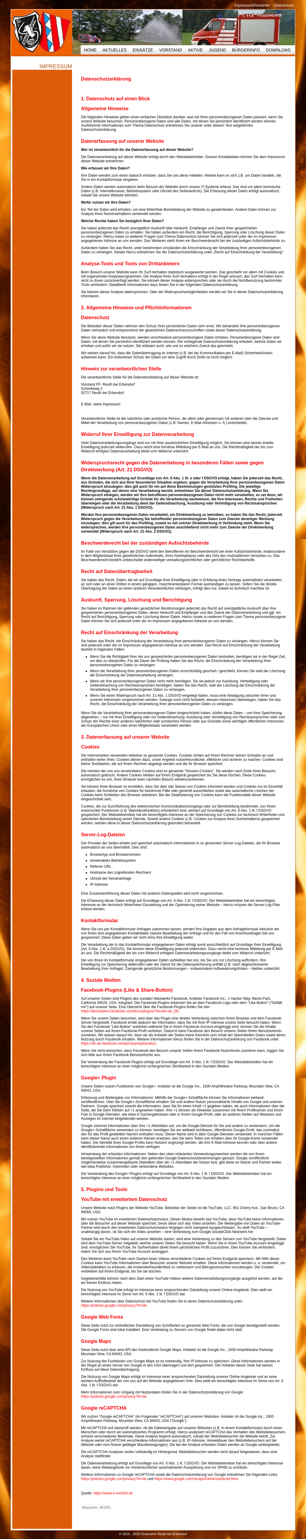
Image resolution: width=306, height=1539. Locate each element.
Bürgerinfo (246, 50)
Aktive (195, 50)
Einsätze (143, 50)
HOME (90, 50)
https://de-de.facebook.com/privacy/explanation (118, 1043)
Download (278, 50)
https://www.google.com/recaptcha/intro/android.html (196, 1479)
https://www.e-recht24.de (113, 1493)
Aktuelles (114, 50)
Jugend (217, 50)
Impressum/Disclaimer (252, 5)
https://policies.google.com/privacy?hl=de (113, 1305)
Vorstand (170, 50)
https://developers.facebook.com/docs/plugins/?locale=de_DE (130, 1011)
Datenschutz (284, 5)
